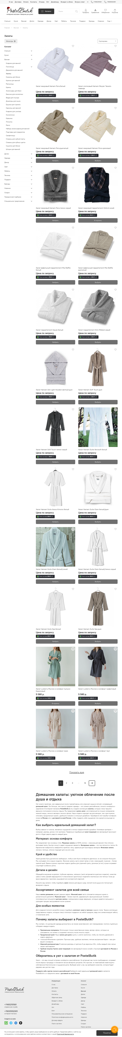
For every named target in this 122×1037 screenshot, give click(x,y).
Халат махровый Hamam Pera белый (50, 86)
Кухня (16, 21)
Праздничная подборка (12, 197)
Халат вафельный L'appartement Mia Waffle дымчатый (95, 269)
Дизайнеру (55, 2)
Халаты (8, 74)
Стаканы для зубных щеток (15, 142)
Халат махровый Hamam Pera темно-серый (53, 208)
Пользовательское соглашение (62, 1014)
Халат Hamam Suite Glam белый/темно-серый (97, 569)
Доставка (18, 2)
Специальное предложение (14, 201)
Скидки (7, 193)
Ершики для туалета (13, 105)
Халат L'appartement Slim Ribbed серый (94, 330)
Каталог (46, 11)
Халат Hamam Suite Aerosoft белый (92, 449)
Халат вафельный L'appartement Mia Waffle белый (53, 269)
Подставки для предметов (15, 132)
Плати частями (57, 1023)
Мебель (64, 21)
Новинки (101, 21)
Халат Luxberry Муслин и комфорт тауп (94, 751)
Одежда (40, 21)
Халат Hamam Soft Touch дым (90, 390)
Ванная (23, 21)
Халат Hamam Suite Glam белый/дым (93, 509)
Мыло (8, 125)
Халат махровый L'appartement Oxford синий (96, 208)
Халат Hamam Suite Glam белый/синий (52, 569)
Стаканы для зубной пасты (15, 139)
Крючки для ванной (13, 80)
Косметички (10, 115)
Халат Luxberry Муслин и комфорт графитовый (97, 689)
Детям (32, 21)
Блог (53, 1010)
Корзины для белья (13, 77)
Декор (49, 21)
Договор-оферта (57, 1020)
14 (85, 783)
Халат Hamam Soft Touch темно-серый (51, 449)
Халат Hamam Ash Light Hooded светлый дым (54, 390)
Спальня (7, 21)
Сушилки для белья (13, 146)
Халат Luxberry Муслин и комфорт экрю (52, 751)
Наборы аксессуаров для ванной (17, 129)
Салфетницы (10, 136)
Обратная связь (57, 997)
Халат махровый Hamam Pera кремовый (94, 148)
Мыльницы (10, 84)
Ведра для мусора (12, 98)
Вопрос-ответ (80, 2)
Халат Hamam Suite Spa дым (89, 629)
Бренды (92, 21)
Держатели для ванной (14, 70)
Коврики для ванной (13, 63)
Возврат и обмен (67, 2)
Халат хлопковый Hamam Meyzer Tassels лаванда (94, 87)
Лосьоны (9, 122)
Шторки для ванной (13, 149)
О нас (11, 2)
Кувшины (9, 118)
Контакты (33, 2)
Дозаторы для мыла (13, 101)
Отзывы (41, 2)
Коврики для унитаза (13, 111)
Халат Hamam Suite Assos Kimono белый (52, 509)
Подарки (82, 21)
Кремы (8, 87)
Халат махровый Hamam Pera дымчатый (52, 148)
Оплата (25, 2)
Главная (7, 28)
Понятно (107, 1033)
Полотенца (10, 67)
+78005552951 (110, 2)
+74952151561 (96, 2)
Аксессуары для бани (13, 91)
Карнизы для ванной (13, 108)
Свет (56, 21)
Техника (73, 21)
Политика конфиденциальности (62, 1017)
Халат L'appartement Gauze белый (49, 330)
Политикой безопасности (65, 1034)
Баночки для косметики (14, 94)
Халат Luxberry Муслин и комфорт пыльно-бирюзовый (53, 690)
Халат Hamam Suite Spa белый (48, 629)
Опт (47, 2)
